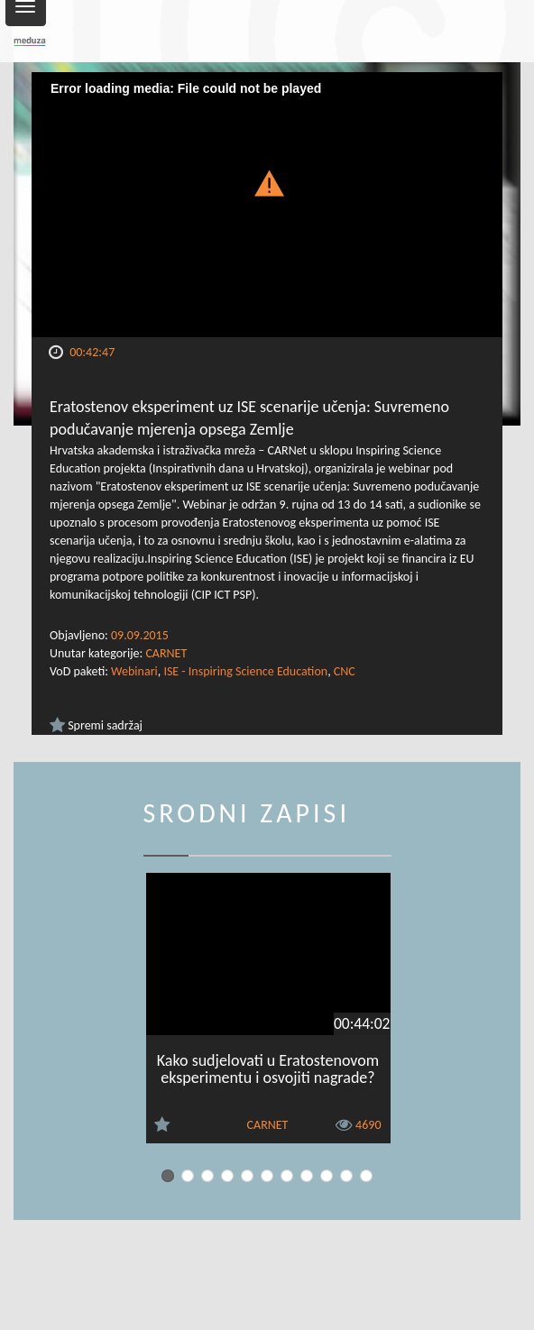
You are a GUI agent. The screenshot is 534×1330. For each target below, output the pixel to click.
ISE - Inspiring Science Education (245, 671)
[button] (267, 181)
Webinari (134, 671)
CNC (344, 671)
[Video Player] (267, 204)
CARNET (166, 653)
